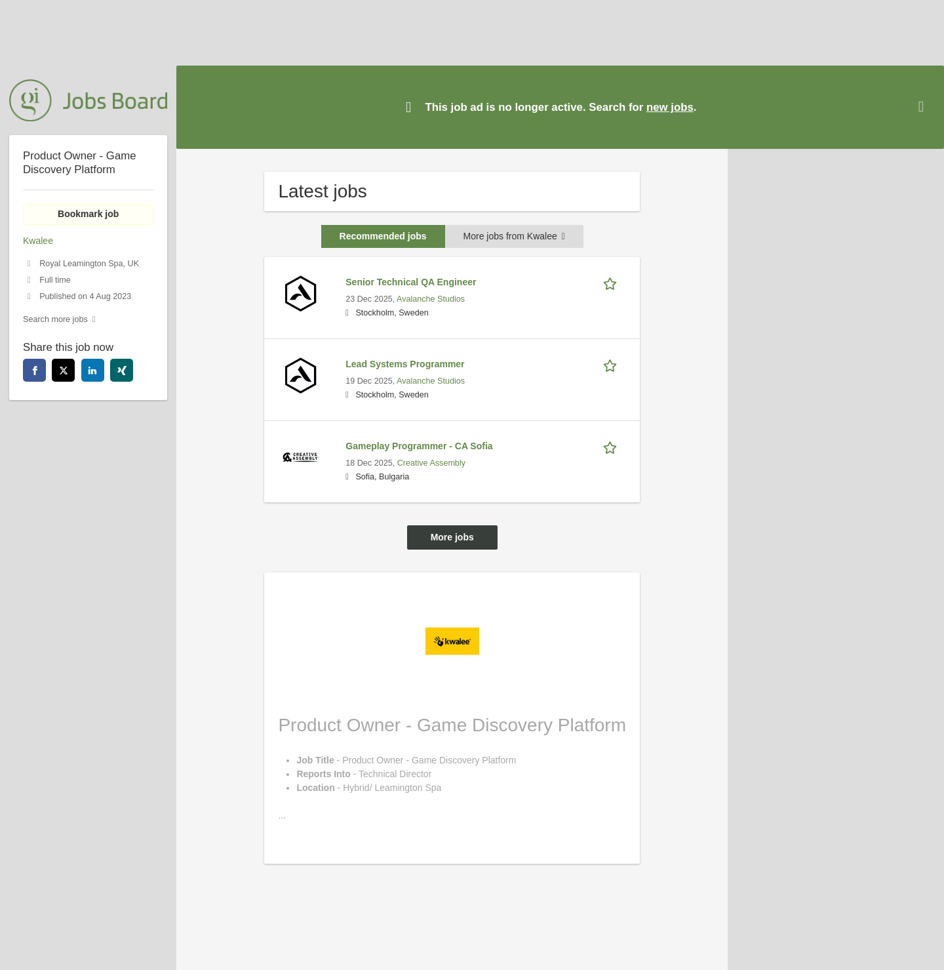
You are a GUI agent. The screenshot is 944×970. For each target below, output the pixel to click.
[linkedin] (92, 370)
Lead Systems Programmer (404, 364)
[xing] (121, 370)
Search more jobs (55, 319)
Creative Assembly (431, 463)
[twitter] (63, 370)
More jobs (452, 537)
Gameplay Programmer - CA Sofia (418, 446)
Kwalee (38, 240)
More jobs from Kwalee (514, 236)
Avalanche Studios (431, 299)
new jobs (670, 107)
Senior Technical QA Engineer (410, 282)
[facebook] (34, 370)
